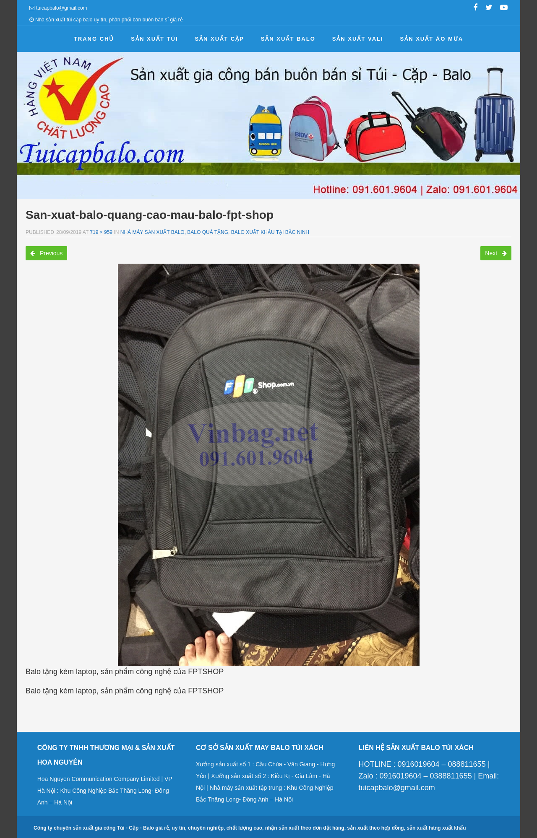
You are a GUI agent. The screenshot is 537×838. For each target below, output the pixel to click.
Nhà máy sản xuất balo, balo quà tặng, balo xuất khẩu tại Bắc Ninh (214, 232)
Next (496, 253)
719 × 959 (101, 232)
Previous (46, 253)
